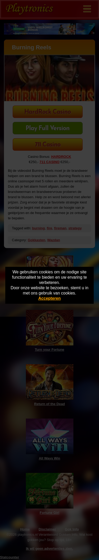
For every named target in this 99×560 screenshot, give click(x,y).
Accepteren (49, 298)
